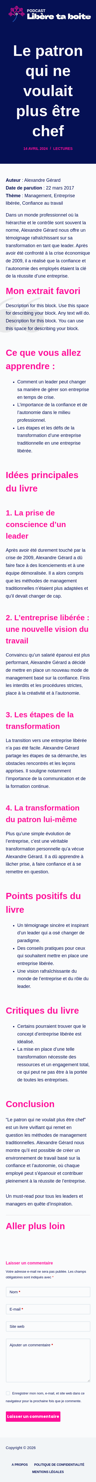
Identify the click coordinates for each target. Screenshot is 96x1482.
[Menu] (88, 14)
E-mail (16, 1309)
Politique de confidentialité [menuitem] (59, 1465)
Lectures (62, 149)
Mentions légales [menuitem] (48, 1472)
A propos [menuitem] (20, 1465)
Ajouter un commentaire (31, 1345)
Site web (17, 1326)
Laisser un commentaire (33, 1416)
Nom (15, 1292)
